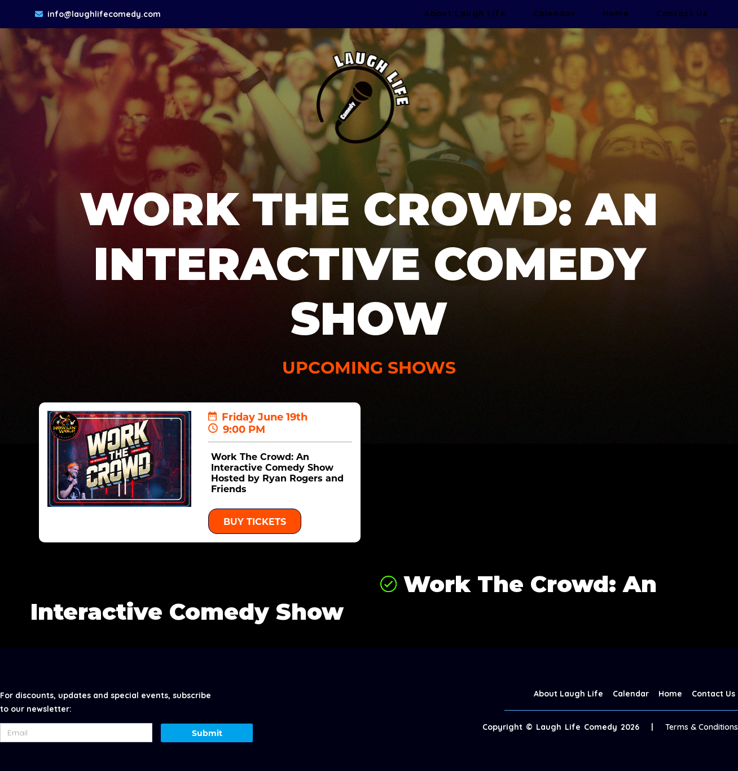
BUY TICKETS (254, 521)
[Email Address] (76, 732)
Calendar (554, 13)
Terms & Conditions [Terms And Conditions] (701, 727)
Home (616, 13)
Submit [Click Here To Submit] (207, 733)
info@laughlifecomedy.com (104, 14)
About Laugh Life (465, 13)
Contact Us (682, 13)
